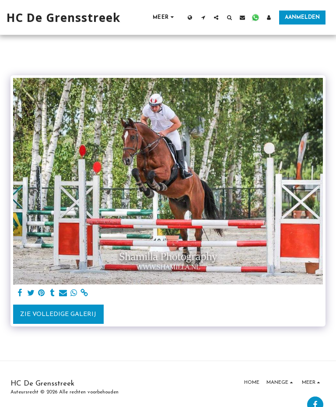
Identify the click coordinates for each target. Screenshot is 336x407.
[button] (203, 17)
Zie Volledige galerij (58, 314)
